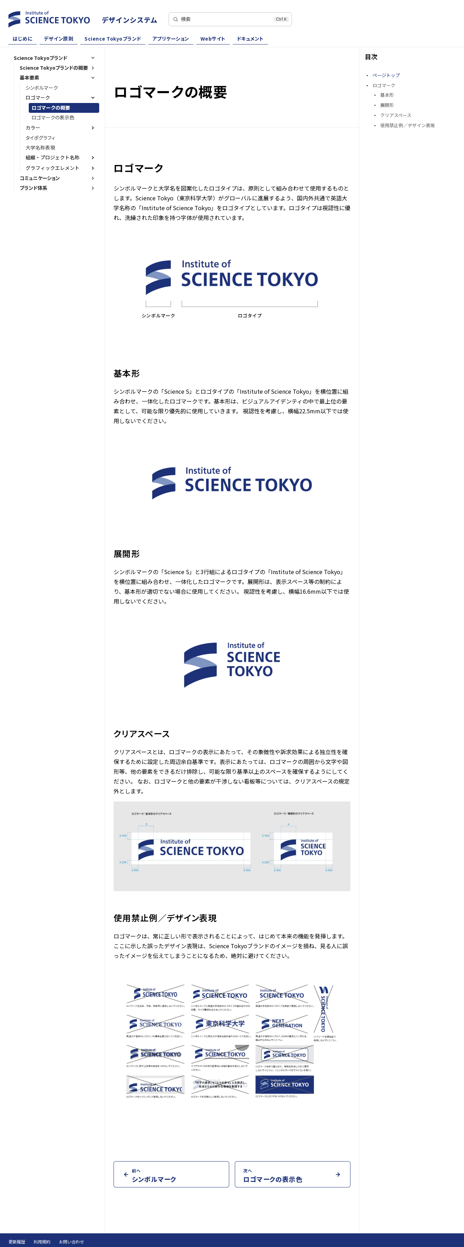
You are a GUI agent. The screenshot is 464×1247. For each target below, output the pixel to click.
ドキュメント (250, 38)
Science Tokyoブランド (112, 38)
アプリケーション (170, 38)
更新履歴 (16, 1242)
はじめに (23, 38)
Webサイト (213, 38)
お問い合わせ (71, 1242)
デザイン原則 (58, 38)
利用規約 (42, 1242)
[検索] (230, 19)
